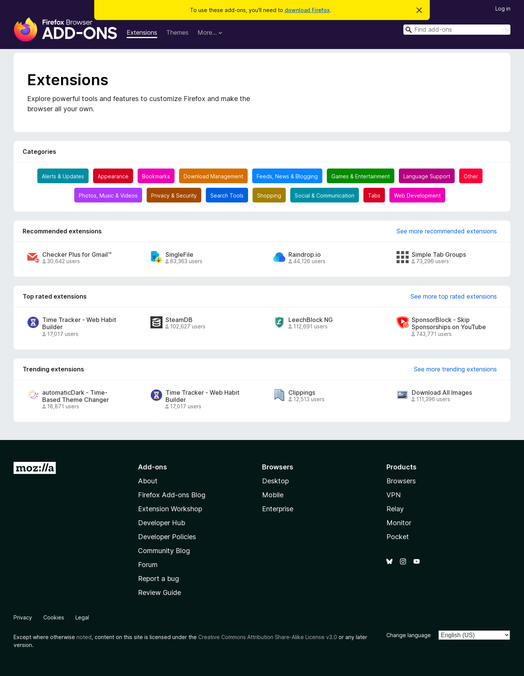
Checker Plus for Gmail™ (77, 254)
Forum (148, 565)
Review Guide (159, 592)
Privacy (23, 617)
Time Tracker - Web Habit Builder (79, 323)
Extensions (142, 32)
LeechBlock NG (310, 319)
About (148, 481)
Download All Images (442, 392)
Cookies (53, 617)
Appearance (113, 176)
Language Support (426, 176)
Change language (408, 635)
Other (471, 176)
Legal (82, 617)
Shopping (269, 195)
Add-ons (152, 467)
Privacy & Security (174, 195)
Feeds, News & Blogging (287, 176)
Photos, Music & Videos (108, 195)
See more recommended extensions (447, 231)
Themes (177, 32)
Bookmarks (156, 176)
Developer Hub (161, 523)
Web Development (417, 195)
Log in (502, 8)
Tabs (374, 195)
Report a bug (158, 578)
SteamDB (179, 319)
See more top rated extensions (454, 296)
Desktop (275, 481)
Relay (395, 509)
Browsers (401, 481)
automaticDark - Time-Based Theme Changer (75, 396)
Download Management (213, 176)
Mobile (272, 495)
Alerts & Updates (63, 176)
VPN (393, 495)
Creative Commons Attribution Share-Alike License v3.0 (267, 637)
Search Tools (227, 195)
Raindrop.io (304, 254)
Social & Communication (324, 195)
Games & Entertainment (360, 176)
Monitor (398, 523)
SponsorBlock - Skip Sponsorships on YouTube (449, 323)
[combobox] (456, 30)
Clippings (301, 392)
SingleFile (179, 254)
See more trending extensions (455, 369)
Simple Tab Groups (439, 254)
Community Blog (164, 551)
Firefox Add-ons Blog (171, 495)
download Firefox (307, 10)
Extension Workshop (170, 509)
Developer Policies (167, 537)
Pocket (397, 537)
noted (84, 637)
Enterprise (277, 509)
